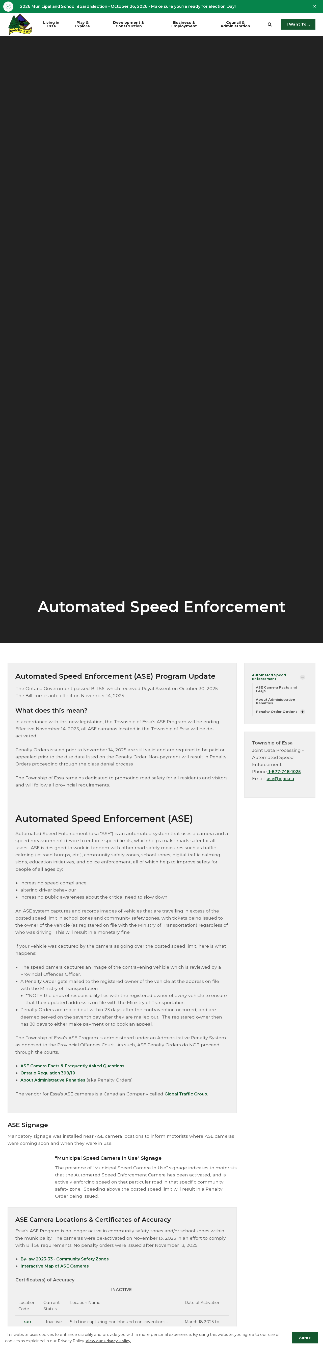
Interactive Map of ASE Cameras (57, 1266)
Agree (303, 1337)
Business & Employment (189, 24)
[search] (270, 25)
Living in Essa (55, 24)
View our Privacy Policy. (109, 1340)
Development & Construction (135, 24)
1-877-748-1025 (285, 774)
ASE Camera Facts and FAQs (277, 691)
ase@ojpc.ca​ (282, 781)
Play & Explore (87, 24)
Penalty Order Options (278, 714)
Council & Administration (240, 24)
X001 (28, 1322)
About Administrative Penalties (56, 1080)
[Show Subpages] (302, 677)
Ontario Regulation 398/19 (51, 1073)
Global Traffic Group (188, 1094)
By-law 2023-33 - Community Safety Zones (69, 1259)
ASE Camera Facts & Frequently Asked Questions (78, 1066)
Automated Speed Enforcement (270, 678)
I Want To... (298, 25)
